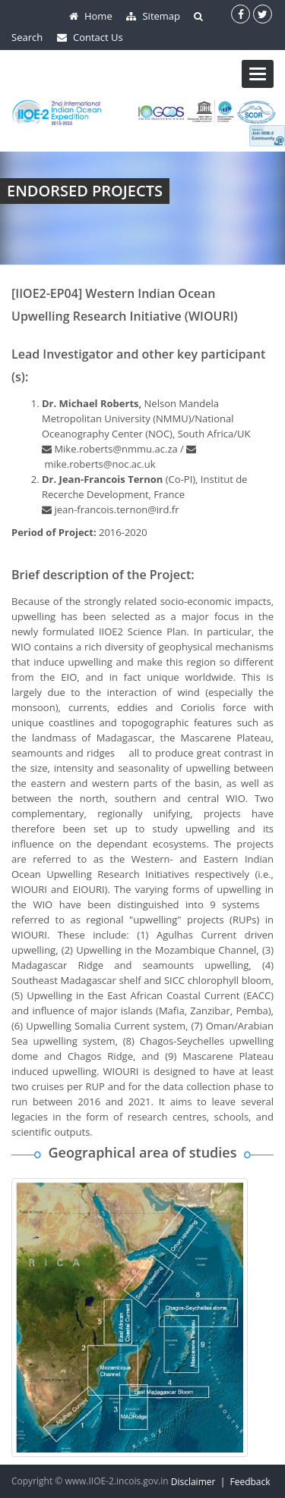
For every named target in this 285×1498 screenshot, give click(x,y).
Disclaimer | (200, 1481)
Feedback (250, 1481)
